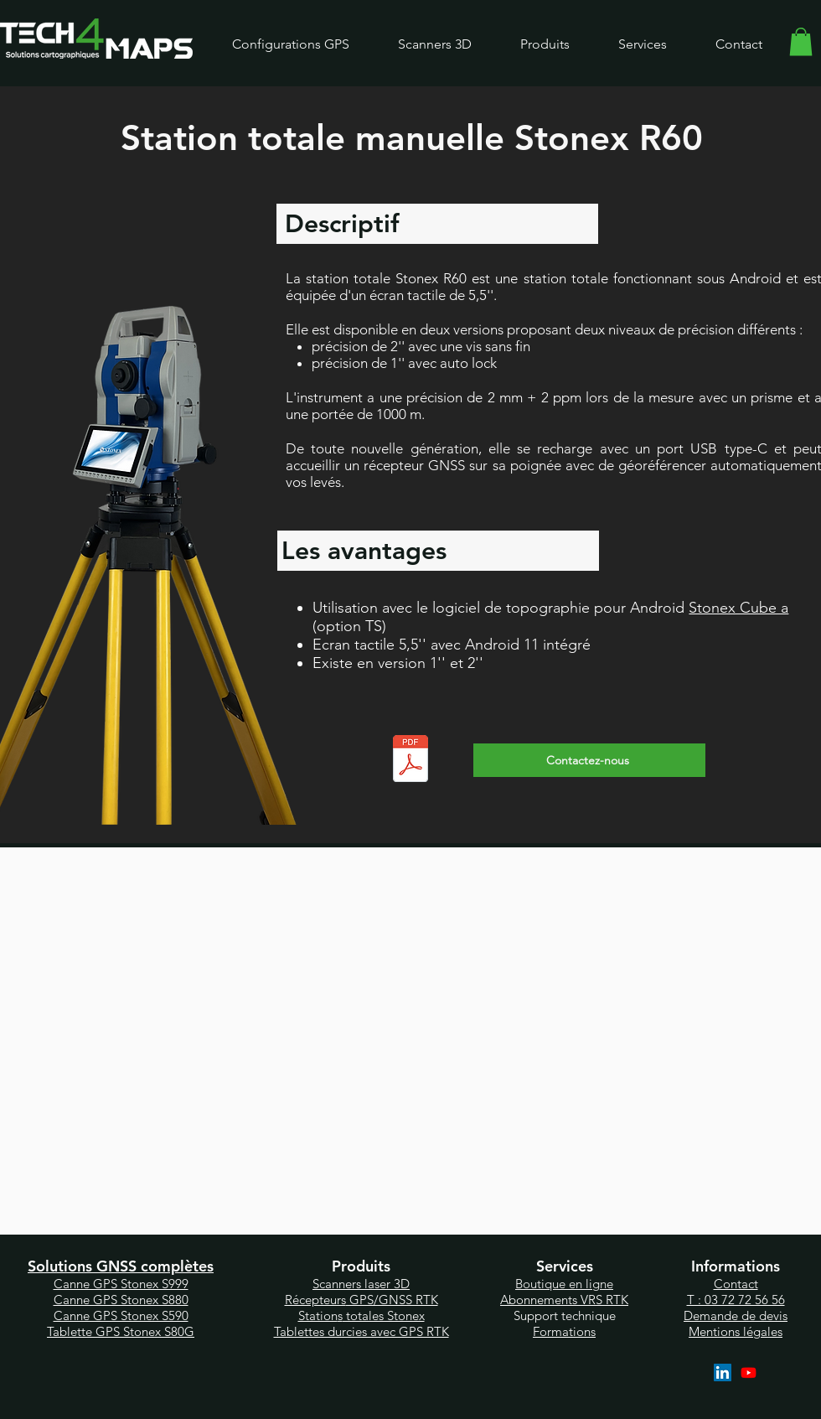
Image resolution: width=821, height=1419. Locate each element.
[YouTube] (748, 1372)
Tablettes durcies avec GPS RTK (361, 1331)
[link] (801, 41)
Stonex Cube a (738, 607)
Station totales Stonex (361, 1315)
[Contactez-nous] (589, 760)
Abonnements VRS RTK (564, 1300)
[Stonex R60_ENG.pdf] (410, 760)
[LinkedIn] (722, 1372)
